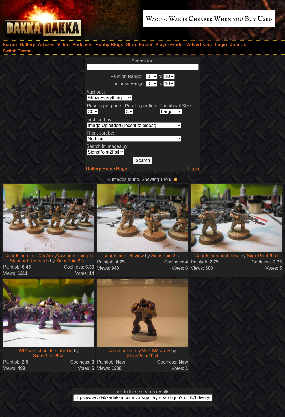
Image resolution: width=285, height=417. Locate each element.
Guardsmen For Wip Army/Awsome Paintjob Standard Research (49, 258)
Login (193, 168)
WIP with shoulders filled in (46, 350)
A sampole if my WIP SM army (139, 350)
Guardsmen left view (123, 255)
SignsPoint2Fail (71, 260)
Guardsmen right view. (217, 255)
